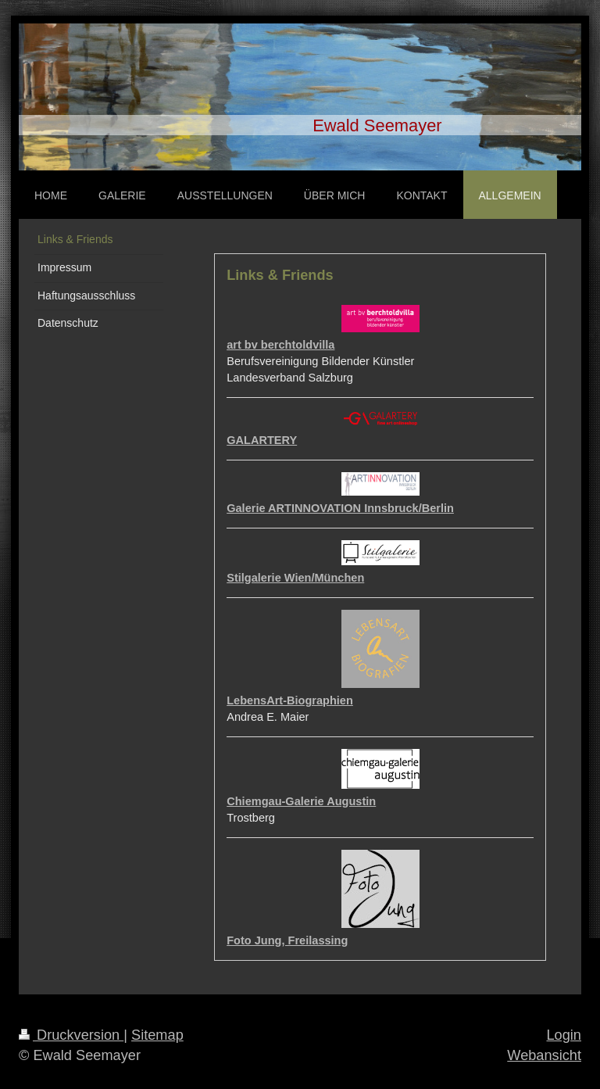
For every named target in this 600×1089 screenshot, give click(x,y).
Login (563, 1035)
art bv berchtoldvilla (280, 345)
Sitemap (157, 1035)
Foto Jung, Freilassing (287, 940)
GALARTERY (262, 440)
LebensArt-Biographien (290, 700)
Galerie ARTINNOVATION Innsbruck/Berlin (340, 508)
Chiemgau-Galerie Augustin (301, 801)
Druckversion (71, 1035)
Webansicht (544, 1055)
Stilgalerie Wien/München (295, 577)
